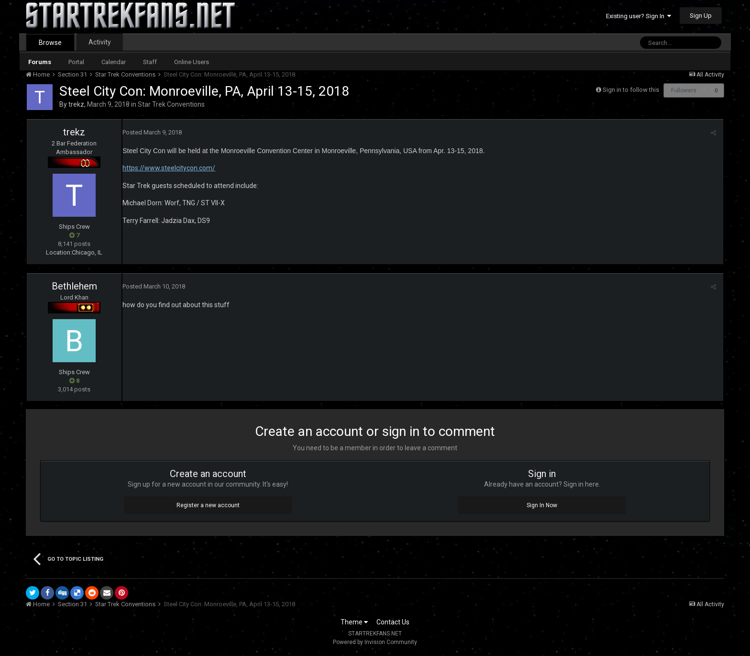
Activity (99, 42)
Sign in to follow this (631, 89)
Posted (152, 132)
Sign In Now (542, 505)
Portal (76, 62)
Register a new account (208, 505)
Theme (354, 622)
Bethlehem (74, 286)
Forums (39, 62)
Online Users (191, 62)
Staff (150, 62)
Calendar (113, 62)
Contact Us (392, 622)
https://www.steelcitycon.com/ (168, 168)
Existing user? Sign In (638, 16)
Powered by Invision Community (375, 642)
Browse (50, 42)
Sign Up (701, 15)
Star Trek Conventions (171, 104)
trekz (76, 104)
